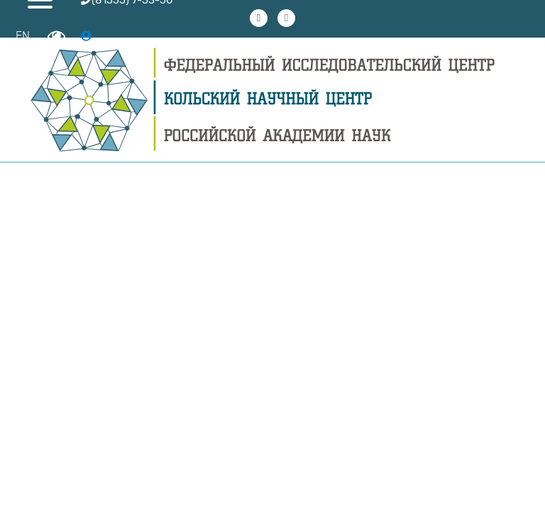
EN (23, 36)
